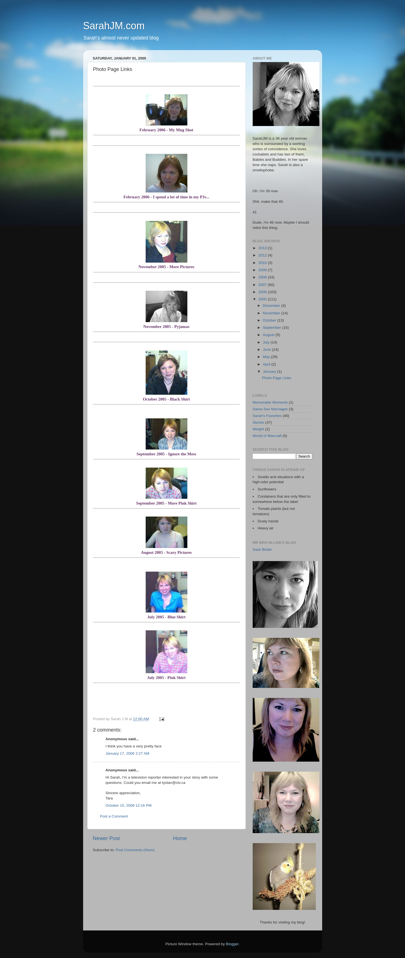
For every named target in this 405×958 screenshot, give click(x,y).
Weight (258, 429)
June (267, 349)
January (270, 371)
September (272, 327)
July (267, 342)
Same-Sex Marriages (270, 409)
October (270, 320)
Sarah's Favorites (267, 416)
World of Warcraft (267, 436)
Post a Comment (114, 816)
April (267, 364)
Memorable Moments (270, 402)
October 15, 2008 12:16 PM (129, 805)
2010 (263, 263)
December (272, 305)
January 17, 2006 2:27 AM (128, 753)
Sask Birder (262, 549)
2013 (263, 248)
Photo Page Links (276, 378)
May (267, 357)
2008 (263, 277)
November (272, 313)
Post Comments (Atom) (135, 850)
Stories (258, 422)
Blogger (232, 944)
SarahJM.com (114, 25)
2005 (263, 299)
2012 (263, 255)
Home (180, 838)
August (269, 335)
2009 (263, 270)
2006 (263, 292)
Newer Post (106, 838)
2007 (263, 285)
